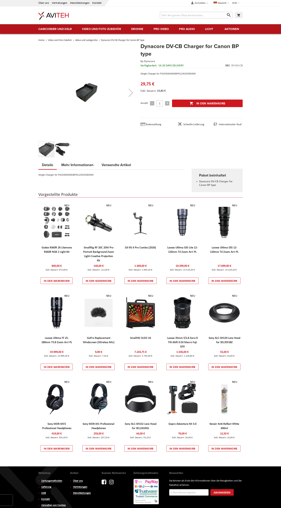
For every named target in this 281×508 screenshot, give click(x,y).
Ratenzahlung (153, 124)
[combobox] (196, 15)
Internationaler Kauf (230, 124)
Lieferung (46, 487)
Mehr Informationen (77, 164)
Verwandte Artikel (116, 164)
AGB (43, 493)
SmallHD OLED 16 (140, 338)
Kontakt (97, 3)
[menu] (140, 29)
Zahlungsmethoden (51, 481)
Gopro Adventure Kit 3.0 (182, 424)
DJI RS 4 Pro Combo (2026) (140, 247)
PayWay (146, 492)
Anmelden (200, 3)
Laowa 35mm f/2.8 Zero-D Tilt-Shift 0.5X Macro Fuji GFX (182, 342)
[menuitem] (55, 29)
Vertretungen (59, 3)
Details (47, 164)
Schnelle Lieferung (193, 124)
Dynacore (149, 61)
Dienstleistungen (79, 3)
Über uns (43, 3)
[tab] (47, 166)
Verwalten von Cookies (53, 505)
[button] (236, 3)
